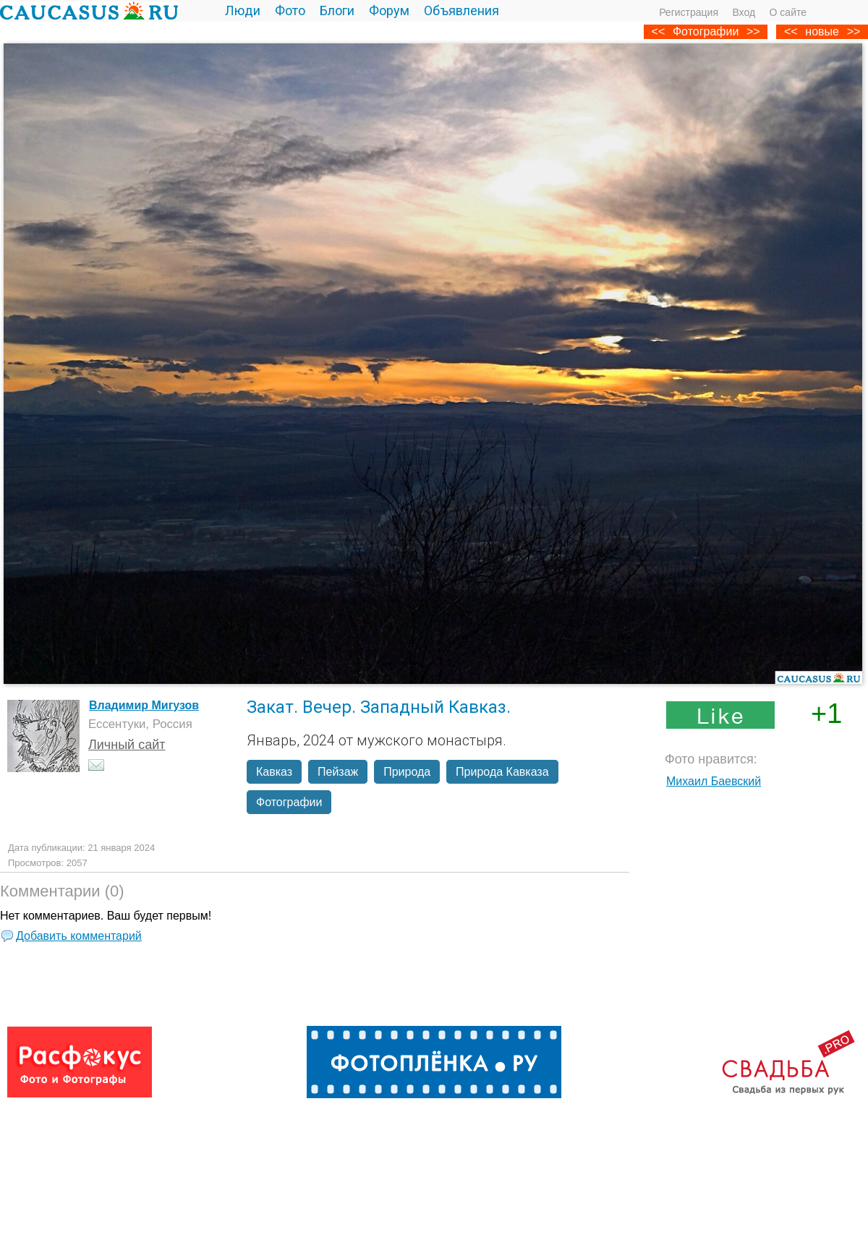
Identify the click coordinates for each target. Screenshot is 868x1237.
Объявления (461, 10)
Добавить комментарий (79, 936)
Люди (242, 10)
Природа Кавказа (502, 772)
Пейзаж (338, 772)
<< (791, 31)
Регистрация (688, 12)
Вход (743, 12)
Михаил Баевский (713, 781)
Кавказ (274, 772)
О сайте (788, 12)
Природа (406, 772)
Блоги (337, 10)
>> (854, 31)
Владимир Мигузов (144, 705)
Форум (389, 10)
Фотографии (706, 31)
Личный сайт (127, 744)
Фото (290, 10)
